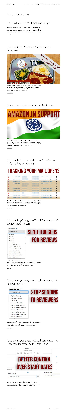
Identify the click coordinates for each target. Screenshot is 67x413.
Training (37, 4)
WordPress (58, 408)
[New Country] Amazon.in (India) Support (31, 105)
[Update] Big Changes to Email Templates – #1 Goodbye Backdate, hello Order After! (32, 342)
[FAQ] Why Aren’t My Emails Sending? (28, 22)
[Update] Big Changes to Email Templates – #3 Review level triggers (32, 222)
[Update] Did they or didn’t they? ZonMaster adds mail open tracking (31, 162)
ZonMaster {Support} (11, 4)
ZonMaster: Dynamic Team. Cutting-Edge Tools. (50, 4)
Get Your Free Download (29, 4)
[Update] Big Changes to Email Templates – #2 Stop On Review (32, 282)
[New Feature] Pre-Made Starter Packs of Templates (29, 48)
